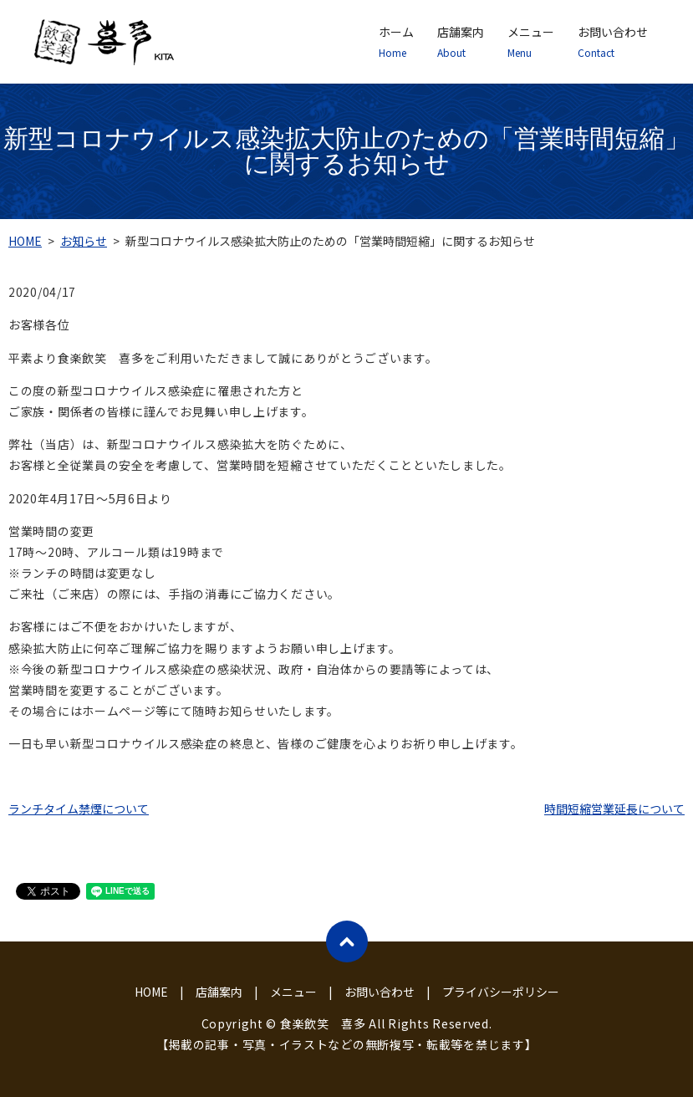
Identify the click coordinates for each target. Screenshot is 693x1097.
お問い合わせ (613, 41)
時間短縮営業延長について (614, 808)
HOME (25, 240)
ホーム (396, 41)
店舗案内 (460, 41)
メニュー (530, 41)
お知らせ (83, 240)
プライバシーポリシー (500, 991)
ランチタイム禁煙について (78, 808)
